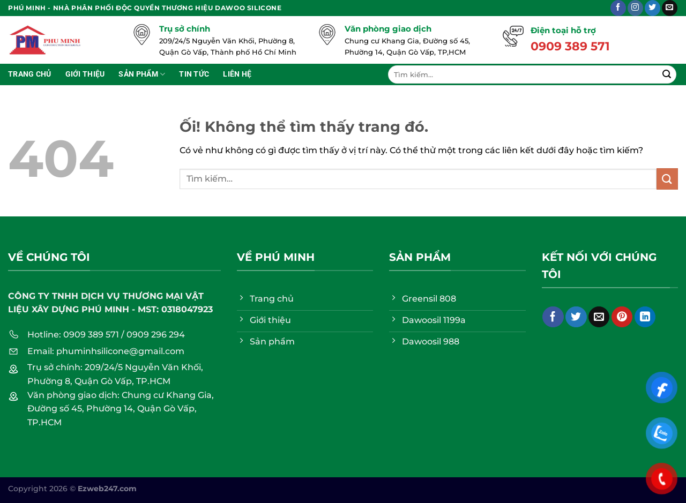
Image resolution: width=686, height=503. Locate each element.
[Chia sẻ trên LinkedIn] (645, 317)
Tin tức (194, 74)
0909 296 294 (155, 334)
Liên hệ (237, 74)
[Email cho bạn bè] (598, 317)
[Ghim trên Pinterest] (622, 317)
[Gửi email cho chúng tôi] (669, 8)
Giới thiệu (85, 74)
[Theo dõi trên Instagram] (635, 8)
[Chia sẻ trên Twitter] (575, 317)
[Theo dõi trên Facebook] (618, 8)
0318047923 (187, 309)
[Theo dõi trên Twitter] (652, 8)
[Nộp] (667, 74)
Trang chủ (29, 74)
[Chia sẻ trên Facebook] (552, 317)
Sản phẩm (141, 74)
